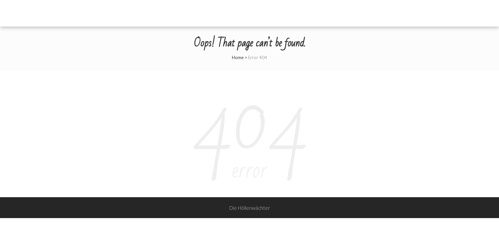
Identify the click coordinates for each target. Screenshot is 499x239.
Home (238, 57)
